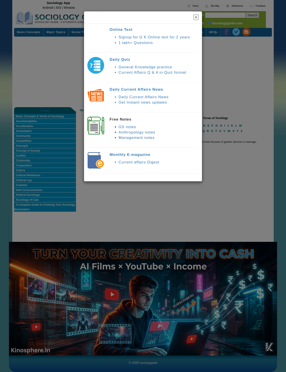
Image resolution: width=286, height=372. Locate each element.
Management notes (137, 138)
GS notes (127, 127)
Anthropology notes (137, 132)
